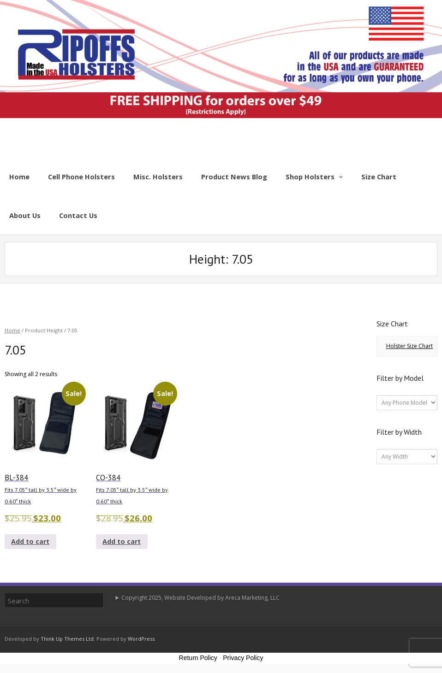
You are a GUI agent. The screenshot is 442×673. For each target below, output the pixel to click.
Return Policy (198, 657)
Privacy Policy (243, 657)
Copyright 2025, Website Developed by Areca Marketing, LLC (200, 598)
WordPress (141, 638)
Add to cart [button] (30, 541)
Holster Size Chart (409, 346)
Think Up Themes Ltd (67, 638)
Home (12, 330)
